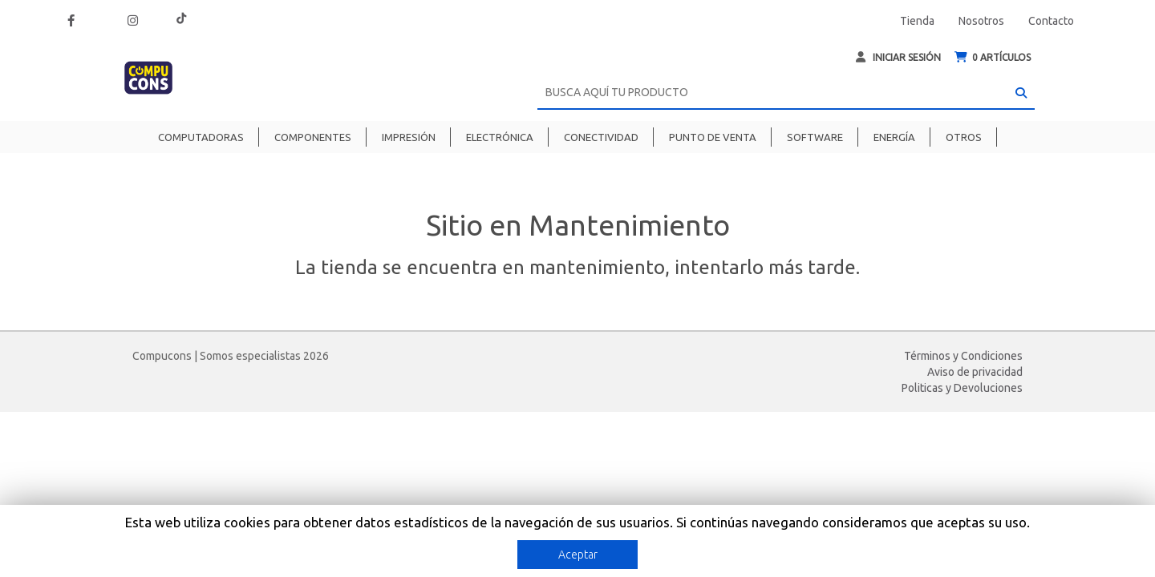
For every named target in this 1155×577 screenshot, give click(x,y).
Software (815, 137)
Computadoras (201, 137)
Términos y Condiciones (963, 355)
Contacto (1051, 20)
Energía (894, 137)
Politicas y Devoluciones (962, 387)
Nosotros (981, 20)
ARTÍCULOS (992, 57)
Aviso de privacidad (975, 371)
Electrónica (499, 137)
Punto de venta (712, 137)
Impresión (409, 137)
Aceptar (578, 554)
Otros (964, 137)
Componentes (312, 137)
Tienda (917, 20)
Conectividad (601, 137)
